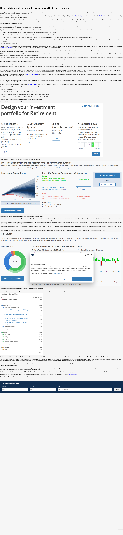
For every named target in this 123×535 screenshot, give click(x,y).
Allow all (82, 279)
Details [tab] (61, 259)
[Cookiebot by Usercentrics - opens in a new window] (85, 255)
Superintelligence (79, 15)
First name (4, 386)
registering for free (33, 84)
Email (59, 386)
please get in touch (73, 374)
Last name (32, 386)
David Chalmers (103, 15)
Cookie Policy (56, 273)
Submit (117, 389)
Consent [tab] (40, 259)
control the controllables (32, 74)
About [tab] (82, 259)
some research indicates (6, 47)
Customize (61, 279)
